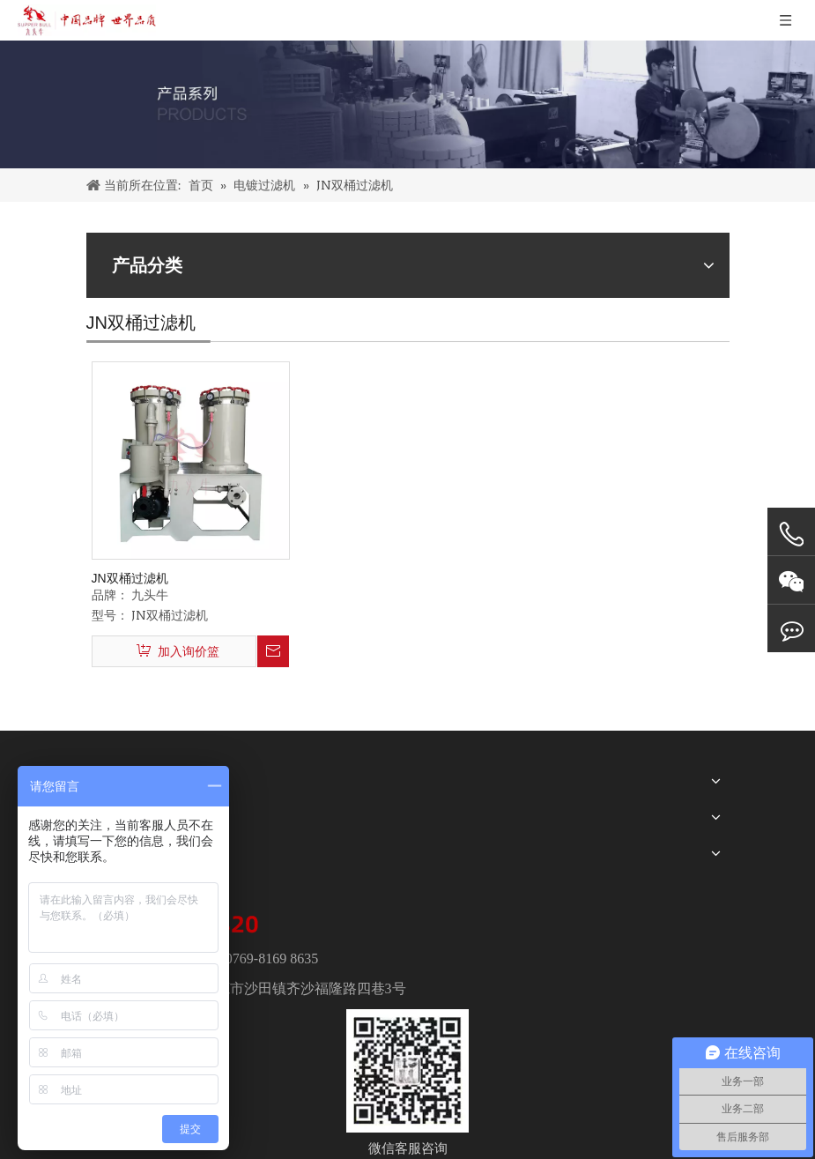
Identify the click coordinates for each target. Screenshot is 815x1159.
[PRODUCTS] (407, 104)
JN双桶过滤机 (130, 578)
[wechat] (407, 1071)
